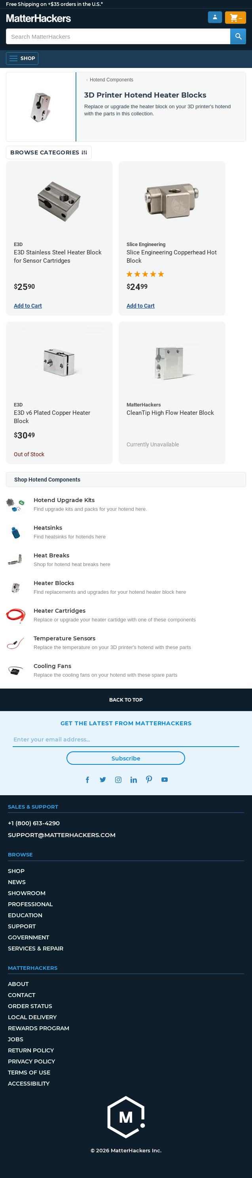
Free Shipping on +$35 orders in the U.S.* (54, 4)
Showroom (26, 893)
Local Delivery (32, 1017)
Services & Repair (35, 948)
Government (28, 937)
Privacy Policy (31, 1061)
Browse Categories (48, 152)
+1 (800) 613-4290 (34, 823)
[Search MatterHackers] (238, 36)
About (18, 984)
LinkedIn (134, 780)
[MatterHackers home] (38, 19)
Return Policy (31, 1050)
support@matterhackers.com (62, 835)
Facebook (88, 780)
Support (22, 926)
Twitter (103, 780)
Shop (16, 871)
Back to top (126, 700)
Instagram (118, 780)
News (17, 882)
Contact (21, 995)
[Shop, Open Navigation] (22, 58)
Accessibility (28, 1083)
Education (25, 915)
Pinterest (149, 780)
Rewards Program (38, 1028)
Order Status (30, 1006)
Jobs (15, 1039)
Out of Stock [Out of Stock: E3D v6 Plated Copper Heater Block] (29, 454)
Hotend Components (111, 80)
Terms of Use (29, 1072)
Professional (30, 904)
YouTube (165, 780)
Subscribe (126, 758)
